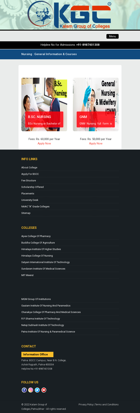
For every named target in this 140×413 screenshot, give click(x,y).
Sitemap (26, 213)
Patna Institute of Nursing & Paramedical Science (48, 331)
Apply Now (44, 143)
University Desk (29, 200)
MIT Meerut (27, 275)
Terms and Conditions (107, 404)
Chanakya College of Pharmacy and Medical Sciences (51, 312)
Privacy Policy (86, 404)
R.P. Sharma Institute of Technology (40, 318)
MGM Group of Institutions (36, 299)
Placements (27, 193)
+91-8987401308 (88, 44)
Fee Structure (28, 180)
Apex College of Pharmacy (36, 236)
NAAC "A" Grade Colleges (35, 206)
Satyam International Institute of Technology (45, 262)
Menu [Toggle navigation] (112, 36)
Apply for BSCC (30, 174)
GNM (83, 117)
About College (29, 167)
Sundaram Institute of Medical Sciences (43, 268)
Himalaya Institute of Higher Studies (41, 249)
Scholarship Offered (32, 187)
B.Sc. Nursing (39, 117)
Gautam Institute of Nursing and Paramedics (45, 305)
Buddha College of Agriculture (38, 242)
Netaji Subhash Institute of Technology (42, 325)
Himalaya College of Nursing (37, 255)
